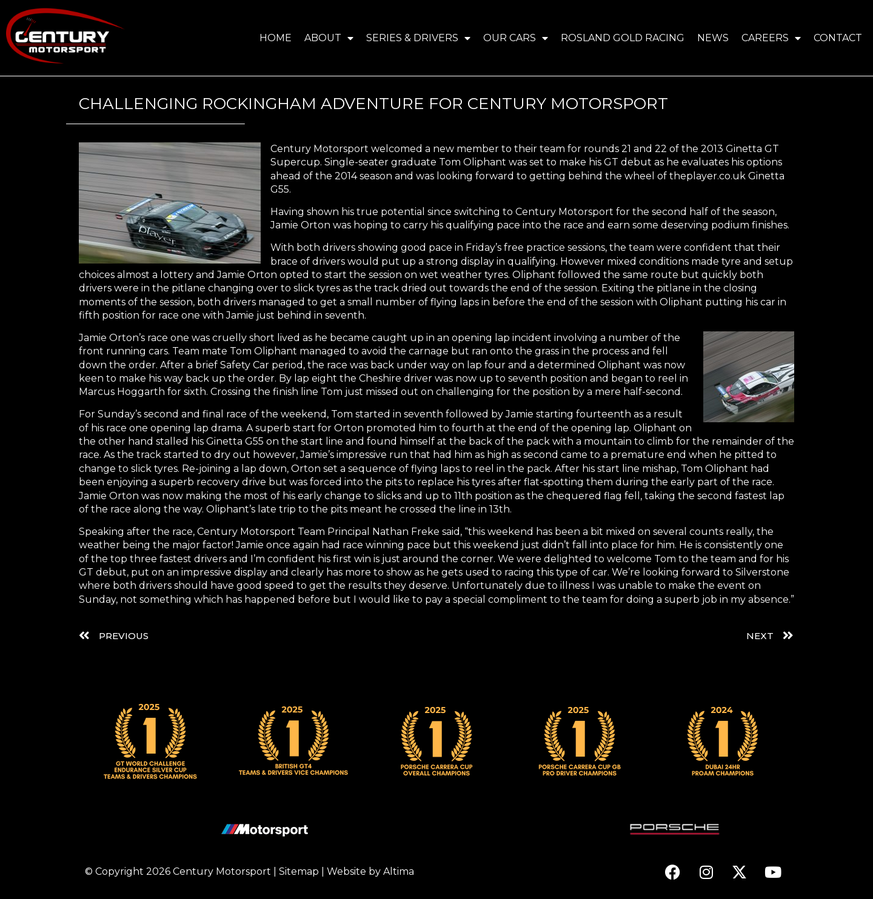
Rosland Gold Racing (622, 38)
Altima (398, 871)
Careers (771, 38)
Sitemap (299, 871)
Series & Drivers (418, 38)
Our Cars (515, 38)
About (328, 38)
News (713, 38)
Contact (838, 38)
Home (275, 38)
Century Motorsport (222, 871)
